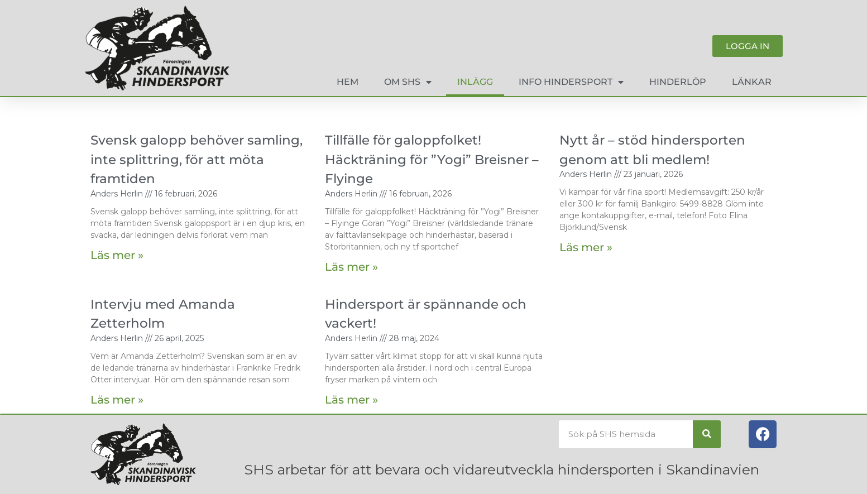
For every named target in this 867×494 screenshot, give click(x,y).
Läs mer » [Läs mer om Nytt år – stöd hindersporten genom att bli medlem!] (585, 247)
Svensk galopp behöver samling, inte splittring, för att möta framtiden (196, 159)
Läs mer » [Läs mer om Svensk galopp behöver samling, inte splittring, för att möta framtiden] (116, 255)
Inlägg (475, 81)
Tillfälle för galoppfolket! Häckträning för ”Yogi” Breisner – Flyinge (432, 159)
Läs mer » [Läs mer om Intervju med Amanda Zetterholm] (116, 399)
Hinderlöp (677, 81)
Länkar (752, 81)
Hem (347, 81)
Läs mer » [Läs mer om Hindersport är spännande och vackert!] (351, 399)
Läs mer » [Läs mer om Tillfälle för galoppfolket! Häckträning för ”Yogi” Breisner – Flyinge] (351, 267)
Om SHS (408, 82)
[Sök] (707, 434)
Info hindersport (571, 82)
